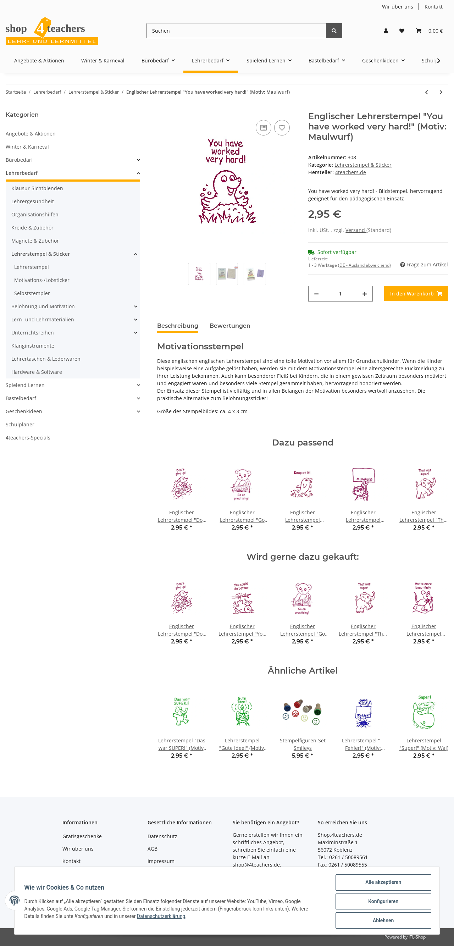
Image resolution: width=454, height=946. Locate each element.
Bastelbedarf (21, 398)
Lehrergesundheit (32, 201)
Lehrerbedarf (22, 173)
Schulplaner (20, 424)
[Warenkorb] (429, 30)
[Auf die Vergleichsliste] (263, 127)
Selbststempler (32, 293)
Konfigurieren (381, 902)
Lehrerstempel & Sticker (363, 164)
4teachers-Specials (28, 437)
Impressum (161, 861)
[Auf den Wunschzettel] (282, 127)
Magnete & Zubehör (35, 240)
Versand (355, 230)
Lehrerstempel (31, 267)
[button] (386, 30)
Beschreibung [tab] (177, 325)
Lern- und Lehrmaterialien (42, 319)
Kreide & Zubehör (32, 227)
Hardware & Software (36, 372)
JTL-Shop (417, 937)
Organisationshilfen (35, 214)
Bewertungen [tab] (230, 325)
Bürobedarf (19, 159)
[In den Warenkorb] (416, 293)
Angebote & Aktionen (31, 133)
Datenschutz (162, 836)
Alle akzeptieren (381, 884)
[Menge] (340, 293)
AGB (152, 848)
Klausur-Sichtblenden (37, 188)
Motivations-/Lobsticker (42, 280)
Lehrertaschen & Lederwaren (46, 358)
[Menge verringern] (316, 293)
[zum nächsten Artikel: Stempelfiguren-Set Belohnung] (441, 92)
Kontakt (434, 6)
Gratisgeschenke (82, 836)
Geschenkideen (24, 411)
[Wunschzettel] (402, 30)
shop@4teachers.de (256, 864)
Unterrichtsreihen (32, 332)
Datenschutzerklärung (163, 917)
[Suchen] (236, 30)
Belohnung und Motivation (43, 306)
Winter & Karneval (27, 146)
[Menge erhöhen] (364, 293)
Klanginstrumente (32, 345)
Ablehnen (381, 921)
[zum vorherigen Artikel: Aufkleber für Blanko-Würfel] (426, 92)
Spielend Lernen (25, 385)
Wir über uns (397, 6)
